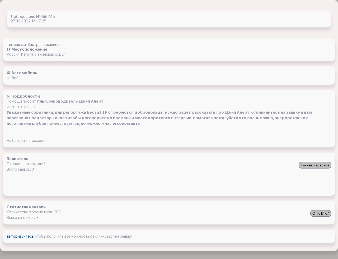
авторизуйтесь (21, 236)
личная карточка (315, 165)
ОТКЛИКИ (320, 213)
